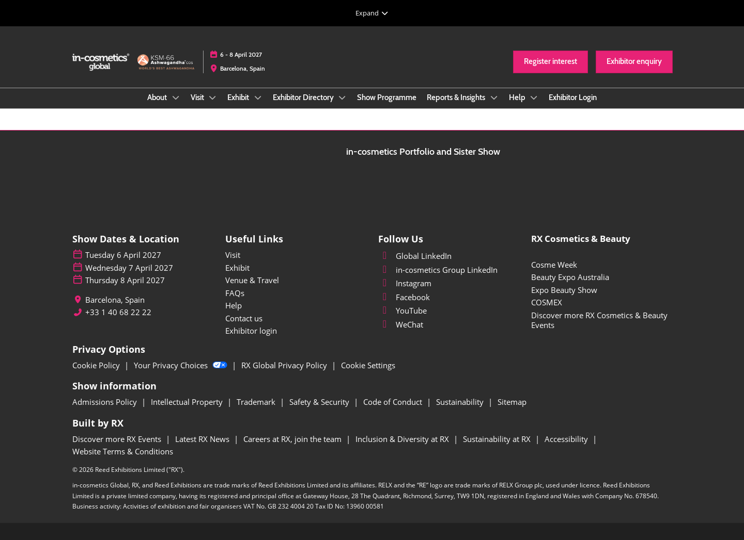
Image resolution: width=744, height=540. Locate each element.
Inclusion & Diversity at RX (403, 439)
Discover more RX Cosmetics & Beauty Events (599, 320)
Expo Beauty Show (564, 290)
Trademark (257, 402)
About (157, 97)
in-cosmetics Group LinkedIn (438, 270)
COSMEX (546, 302)
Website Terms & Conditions (122, 451)
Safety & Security (320, 402)
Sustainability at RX (498, 439)
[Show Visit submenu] (213, 97)
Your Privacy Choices (181, 365)
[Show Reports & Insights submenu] (494, 97)
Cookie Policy (97, 365)
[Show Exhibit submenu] (257, 97)
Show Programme (386, 97)
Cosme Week (554, 264)
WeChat (400, 324)
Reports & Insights (457, 97)
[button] (550, 62)
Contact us (243, 318)
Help (518, 97)
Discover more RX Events (117, 439)
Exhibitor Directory (304, 97)
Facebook (404, 297)
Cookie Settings (368, 365)
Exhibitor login (251, 330)
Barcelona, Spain (242, 68)
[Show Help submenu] (534, 97)
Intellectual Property (188, 402)
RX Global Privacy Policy (285, 365)
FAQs (234, 293)
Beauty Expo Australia (570, 277)
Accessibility (567, 439)
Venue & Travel (252, 280)
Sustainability (461, 402)
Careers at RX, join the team (293, 439)
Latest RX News (203, 439)
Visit (198, 97)
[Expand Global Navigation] (372, 13)
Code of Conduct (393, 402)
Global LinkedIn (415, 256)
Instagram (404, 283)
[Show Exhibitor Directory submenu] (342, 97)
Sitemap (512, 402)
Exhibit (239, 97)
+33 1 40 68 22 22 (118, 312)
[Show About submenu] (175, 97)
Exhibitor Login (573, 97)
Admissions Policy (105, 402)
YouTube (402, 310)
